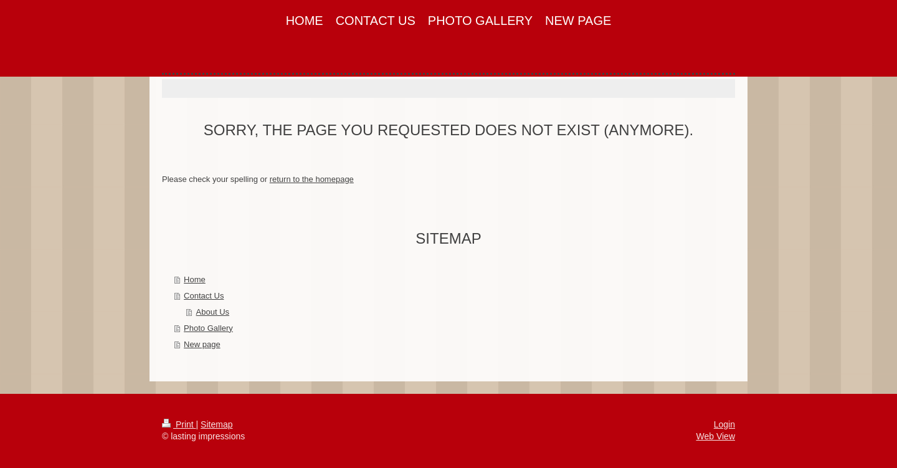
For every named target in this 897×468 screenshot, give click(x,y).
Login (724, 424)
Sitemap (216, 424)
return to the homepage (312, 179)
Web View (715, 436)
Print (179, 424)
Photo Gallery (208, 328)
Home (195, 279)
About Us (212, 312)
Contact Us (204, 295)
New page (202, 344)
